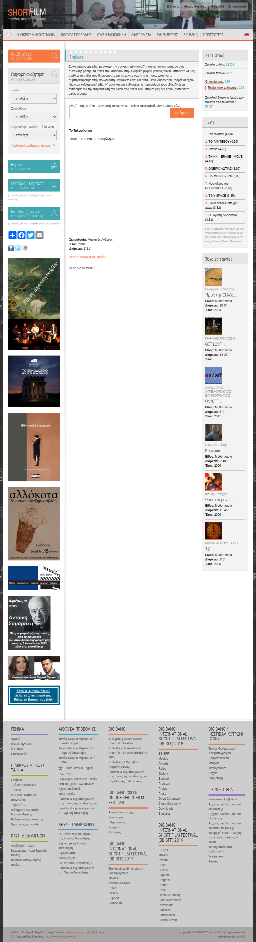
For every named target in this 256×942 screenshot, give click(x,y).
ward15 (240, 936)
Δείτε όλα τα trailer (81, 268)
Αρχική (8, 34)
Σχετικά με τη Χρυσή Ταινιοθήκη (72, 846)
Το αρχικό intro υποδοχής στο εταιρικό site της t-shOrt (225, 837)
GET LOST (213, 344)
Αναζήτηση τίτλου (22, 845)
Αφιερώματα (66, 853)
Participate (115, 903)
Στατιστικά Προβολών (222, 799)
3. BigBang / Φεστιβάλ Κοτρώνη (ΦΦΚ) (123, 765)
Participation (166, 915)
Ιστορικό (114, 827)
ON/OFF (211, 401)
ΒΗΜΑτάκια (18, 800)
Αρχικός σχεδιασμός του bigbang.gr (224, 816)
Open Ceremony (169, 798)
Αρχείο (213, 773)
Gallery (113, 893)
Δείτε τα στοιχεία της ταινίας (87, 257)
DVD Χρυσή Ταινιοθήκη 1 (75, 863)
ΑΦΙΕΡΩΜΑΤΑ (141, 35)
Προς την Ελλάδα (220, 294)
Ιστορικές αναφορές (24, 795)
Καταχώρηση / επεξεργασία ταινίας (29, 853)
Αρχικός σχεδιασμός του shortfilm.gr (224, 807)
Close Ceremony (169, 803)
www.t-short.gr (75, 932)
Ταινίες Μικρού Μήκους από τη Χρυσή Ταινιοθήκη (77, 751)
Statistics (164, 813)
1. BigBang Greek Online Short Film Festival (125, 741)
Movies (113, 878)
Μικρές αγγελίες (195, 6)
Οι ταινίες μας (214, 81)
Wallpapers (216, 856)
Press (162, 793)
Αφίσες (213, 861)
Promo (162, 788)
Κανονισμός (116, 817)
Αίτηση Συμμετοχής (121, 812)
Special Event (167, 920)
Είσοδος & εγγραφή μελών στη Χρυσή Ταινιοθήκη (76, 811)
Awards (163, 763)
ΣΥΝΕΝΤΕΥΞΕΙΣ (167, 35)
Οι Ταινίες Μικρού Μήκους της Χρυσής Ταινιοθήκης (75, 836)
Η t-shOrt (217, 6)
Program (164, 783)
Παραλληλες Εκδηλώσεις (125, 781)
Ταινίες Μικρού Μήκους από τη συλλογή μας (77, 741)
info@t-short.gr (95, 932)
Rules (112, 888)
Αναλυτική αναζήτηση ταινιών (31, 145)
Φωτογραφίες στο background (220, 849)
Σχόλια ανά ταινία (70, 789)
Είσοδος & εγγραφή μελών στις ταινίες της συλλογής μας (78, 801)
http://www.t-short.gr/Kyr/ (61, 936)
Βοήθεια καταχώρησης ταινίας (26, 862)
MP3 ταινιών (66, 794)
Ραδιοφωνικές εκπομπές (27, 819)
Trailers (16, 790)
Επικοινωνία (237, 6)
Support (113, 898)
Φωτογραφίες (217, 768)
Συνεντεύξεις (66, 858)
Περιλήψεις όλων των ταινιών (77, 779)
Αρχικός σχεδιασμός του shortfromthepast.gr (224, 826)
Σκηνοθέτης (18, 108)
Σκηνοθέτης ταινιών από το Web (32, 127)
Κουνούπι (213, 450)
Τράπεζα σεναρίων (23, 785)
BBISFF (163, 753)
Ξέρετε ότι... (19, 805)
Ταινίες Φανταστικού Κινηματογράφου (221, 751)
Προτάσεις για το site (24, 824)
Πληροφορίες (117, 822)
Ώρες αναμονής (218, 499)
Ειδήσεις (173, 6)
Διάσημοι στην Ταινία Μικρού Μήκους (24, 812)
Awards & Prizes (119, 883)
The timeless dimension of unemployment (125, 871)
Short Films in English (246, 34)
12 (207, 548)
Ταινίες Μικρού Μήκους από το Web (77, 760)
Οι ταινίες (114, 832)
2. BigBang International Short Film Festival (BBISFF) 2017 (127, 753)
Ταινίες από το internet (223, 87)
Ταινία (15, 90)
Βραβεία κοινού (218, 758)
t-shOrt (216, 932)
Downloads (165, 808)
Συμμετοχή (215, 778)
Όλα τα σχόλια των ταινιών (76, 784)
